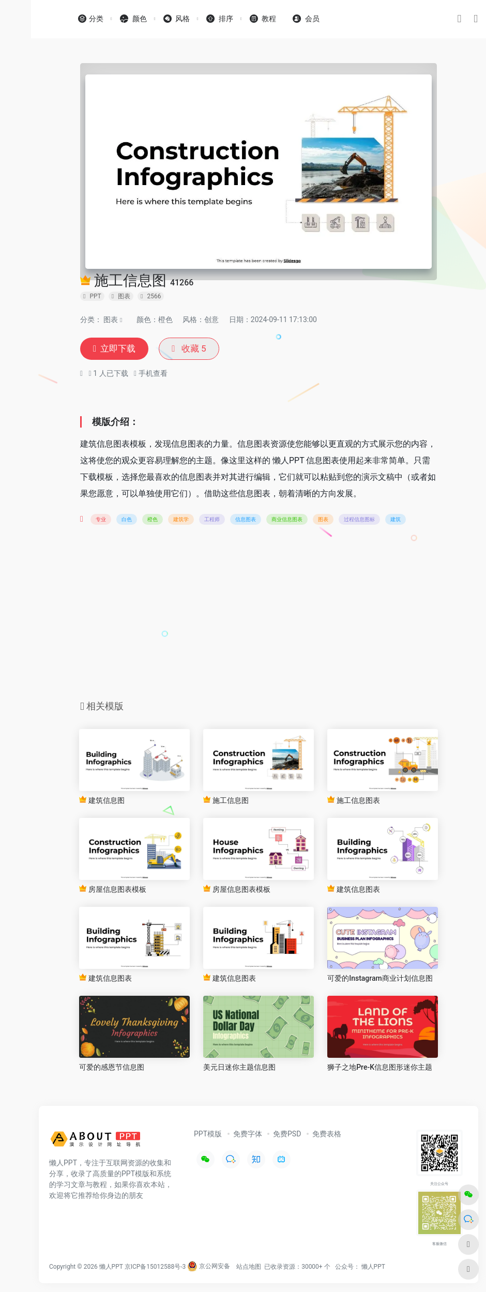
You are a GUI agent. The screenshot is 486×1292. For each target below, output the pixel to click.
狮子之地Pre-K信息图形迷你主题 (379, 1068)
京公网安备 (208, 1267)
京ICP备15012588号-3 (155, 1267)
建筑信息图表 (353, 889)
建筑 (395, 520)
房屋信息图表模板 (112, 889)
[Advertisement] (258, 616)
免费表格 (326, 1134)
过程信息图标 (359, 520)
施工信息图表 (353, 800)
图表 (110, 319)
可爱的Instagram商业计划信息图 (380, 979)
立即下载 (115, 349)
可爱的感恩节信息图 (111, 1068)
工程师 (212, 520)
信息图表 (245, 520)
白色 (127, 520)
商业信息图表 (286, 520)
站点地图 (248, 1267)
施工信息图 (225, 800)
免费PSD (287, 1134)
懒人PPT (373, 1267)
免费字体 (247, 1134)
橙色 (152, 520)
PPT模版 (208, 1134)
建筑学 (181, 520)
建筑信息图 (101, 800)
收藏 (192, 349)
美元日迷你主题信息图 (239, 1068)
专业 (101, 520)
